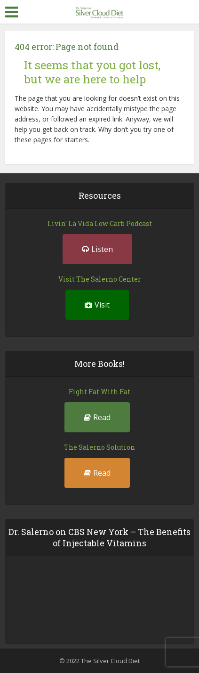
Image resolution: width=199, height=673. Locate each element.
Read (97, 417)
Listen (97, 249)
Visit (97, 305)
